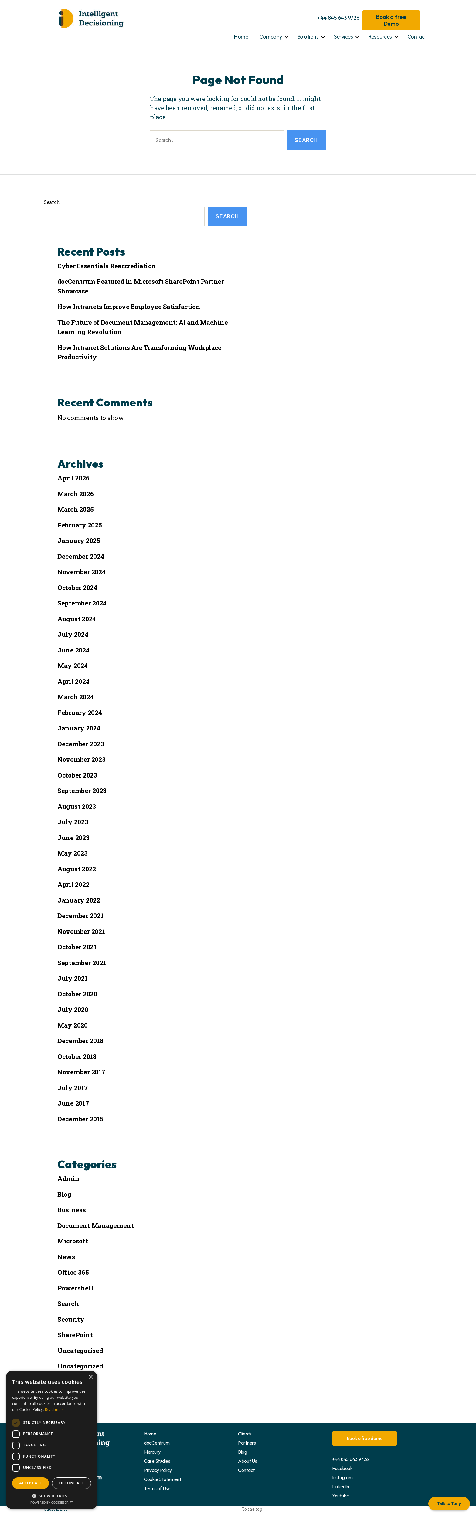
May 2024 (72, 665)
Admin (68, 1178)
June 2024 (73, 650)
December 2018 (80, 1040)
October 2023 (77, 775)
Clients (245, 1434)
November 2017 (81, 1072)
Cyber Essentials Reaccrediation (106, 266)
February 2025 (79, 525)
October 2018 (77, 1056)
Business (71, 1209)
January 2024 (78, 728)
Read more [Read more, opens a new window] (54, 1409)
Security (70, 1319)
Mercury (152, 1452)
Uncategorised (80, 1350)
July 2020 (72, 1009)
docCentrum (156, 1443)
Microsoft (72, 1241)
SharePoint (75, 1334)
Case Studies (157, 1461)
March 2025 (75, 509)
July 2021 (72, 978)
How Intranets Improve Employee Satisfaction (128, 306)
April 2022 (73, 884)
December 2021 (80, 915)
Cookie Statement (162, 1479)
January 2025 (78, 540)
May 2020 (72, 1025)
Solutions (308, 36)
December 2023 (80, 744)
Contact (417, 36)
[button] (51, 1496)
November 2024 (81, 572)
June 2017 (73, 1103)
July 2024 (72, 634)
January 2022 (78, 900)
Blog (64, 1194)
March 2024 (75, 697)
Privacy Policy (158, 1470)
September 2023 (82, 790)
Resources (380, 36)
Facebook (342, 1468)
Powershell (75, 1288)
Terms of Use (157, 1488)
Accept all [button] (30, 1483)
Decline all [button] (71, 1483)
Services (343, 36)
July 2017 (72, 1087)
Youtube (340, 1496)
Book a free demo (365, 1438)
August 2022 (76, 869)
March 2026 (75, 494)
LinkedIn (340, 1486)
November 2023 (81, 759)
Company (270, 36)
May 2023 (72, 853)
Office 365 (73, 1272)
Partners (247, 1443)
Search (52, 202)
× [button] (90, 1377)
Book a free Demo (391, 20)
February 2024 (79, 712)
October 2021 (77, 947)
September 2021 (81, 962)
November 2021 (81, 931)
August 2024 (76, 619)
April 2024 (73, 681)
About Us (247, 1461)
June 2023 (73, 837)
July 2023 (72, 822)
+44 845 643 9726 (338, 17)
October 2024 (77, 587)
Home (241, 36)
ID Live (61, 1509)
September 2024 (82, 603)
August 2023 (76, 806)
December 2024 (80, 556)
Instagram (342, 1477)
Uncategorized (80, 1366)
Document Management (95, 1225)
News (66, 1256)
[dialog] (51, 1440)
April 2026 (73, 478)
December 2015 (80, 1119)
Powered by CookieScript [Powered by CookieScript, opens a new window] (51, 1502)
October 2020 (77, 994)
